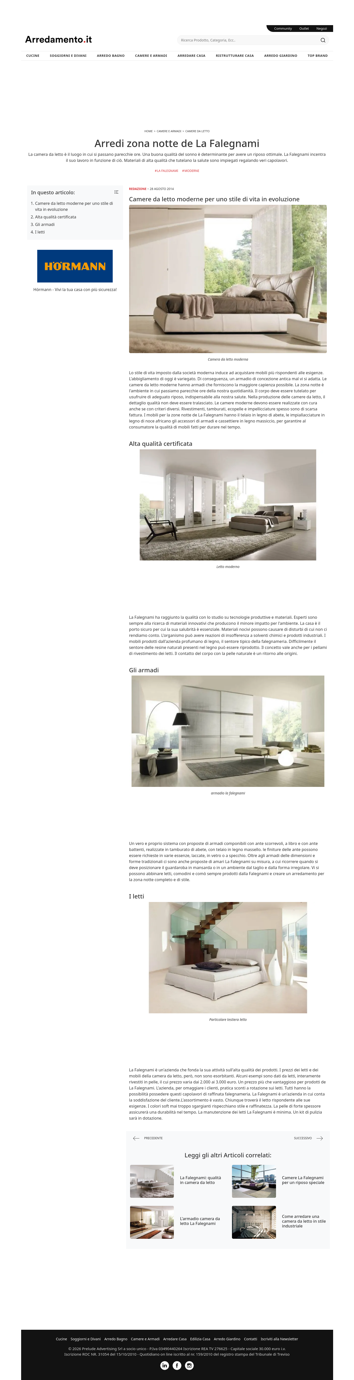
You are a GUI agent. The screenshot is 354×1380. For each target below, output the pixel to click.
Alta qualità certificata (55, 217)
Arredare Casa (192, 55)
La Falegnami (167, 171)
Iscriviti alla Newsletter (279, 1339)
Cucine (32, 55)
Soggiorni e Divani (68, 55)
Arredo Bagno (111, 55)
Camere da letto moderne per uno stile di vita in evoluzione (74, 206)
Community (283, 28)
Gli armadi (45, 224)
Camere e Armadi (151, 55)
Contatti (250, 1339)
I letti (40, 232)
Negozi (322, 28)
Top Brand (318, 55)
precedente (148, 1138)
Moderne (191, 171)
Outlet (304, 28)
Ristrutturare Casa (235, 55)
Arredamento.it (101, 39)
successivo (308, 1138)
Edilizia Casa (200, 1339)
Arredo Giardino (280, 55)
